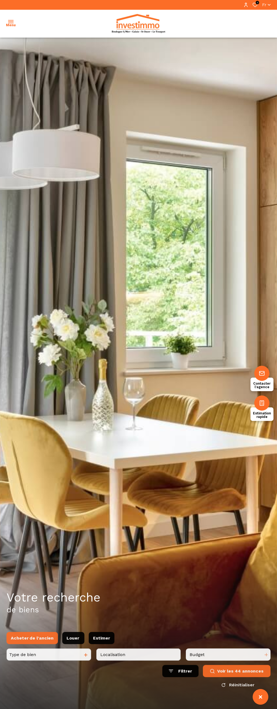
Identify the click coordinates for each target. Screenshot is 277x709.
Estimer (101, 643)
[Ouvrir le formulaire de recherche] (180, 677)
